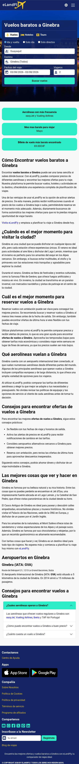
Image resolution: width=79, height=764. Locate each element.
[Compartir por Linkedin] (28, 727)
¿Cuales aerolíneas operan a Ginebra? (27, 605)
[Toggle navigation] (73, 5)
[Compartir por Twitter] (18, 727)
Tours (41, 35)
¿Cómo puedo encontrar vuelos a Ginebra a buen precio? (36, 626)
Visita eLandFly (10, 222)
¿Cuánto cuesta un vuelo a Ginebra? (25, 634)
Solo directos (46, 42)
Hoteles (27, 35)
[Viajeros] (66, 72)
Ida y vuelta (11, 42)
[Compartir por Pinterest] (23, 727)
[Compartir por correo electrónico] (4, 727)
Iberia (37, 617)
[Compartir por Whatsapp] (8, 727)
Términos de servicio (13, 706)
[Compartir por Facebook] (13, 727)
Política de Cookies (12, 693)
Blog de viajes (9, 745)
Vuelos (12, 35)
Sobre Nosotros (10, 687)
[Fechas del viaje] (29, 72)
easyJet (10, 617)
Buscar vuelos (39, 80)
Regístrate (49, 738)
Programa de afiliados (14, 712)
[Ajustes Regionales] (66, 5)
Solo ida (28, 42)
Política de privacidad (13, 700)
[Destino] (42, 62)
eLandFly (24, 548)
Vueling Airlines (24, 617)
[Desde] (42, 51)
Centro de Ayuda (11, 657)
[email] (23, 738)
